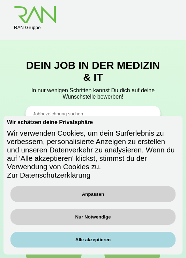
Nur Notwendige (93, 217)
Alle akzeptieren (93, 239)
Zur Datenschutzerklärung (48, 175)
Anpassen (93, 194)
